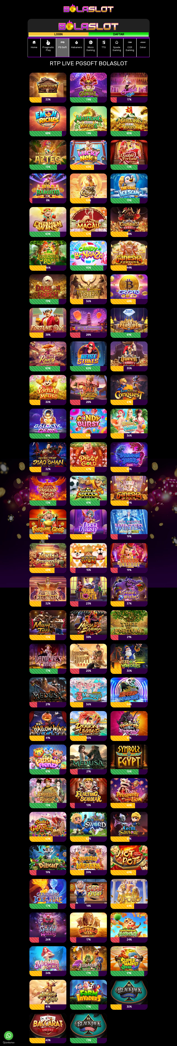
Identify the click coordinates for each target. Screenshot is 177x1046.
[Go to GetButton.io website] (8, 1042)
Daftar (118, 34)
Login (58, 34)
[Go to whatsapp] (8, 1035)
